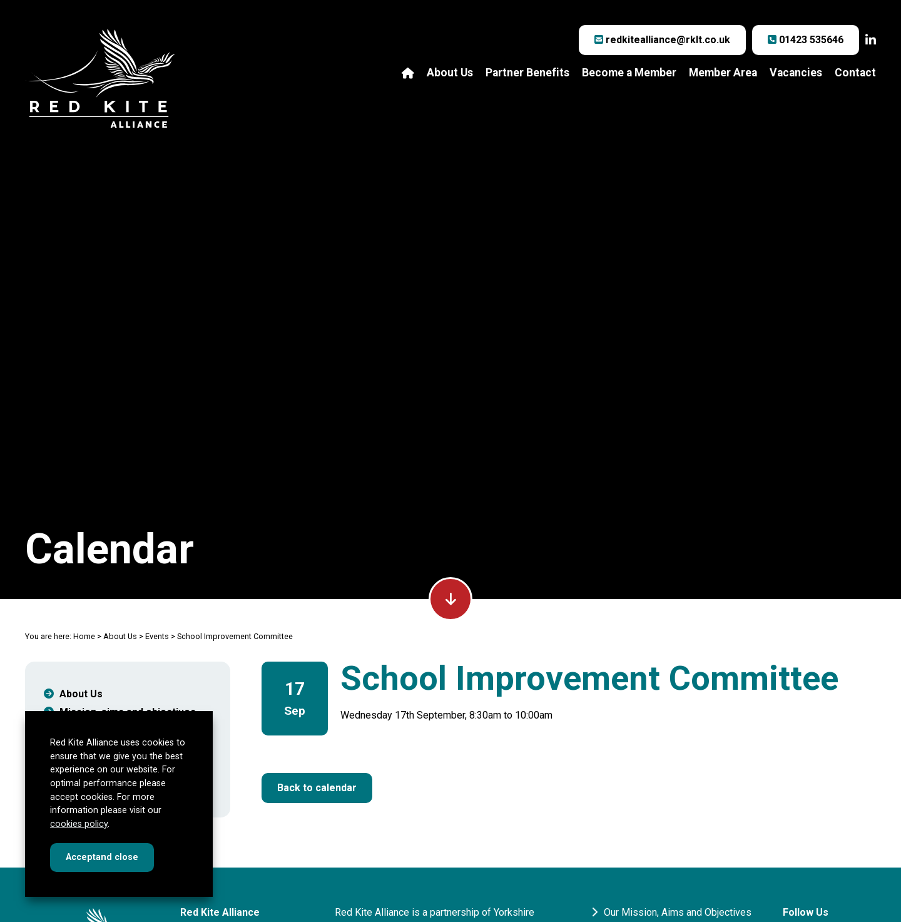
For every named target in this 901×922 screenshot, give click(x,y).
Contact (855, 73)
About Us (450, 73)
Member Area (723, 73)
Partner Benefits (527, 73)
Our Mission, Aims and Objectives (671, 912)
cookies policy (79, 824)
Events (157, 636)
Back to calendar (317, 788)
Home (84, 636)
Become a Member (629, 73)
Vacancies (796, 73)
